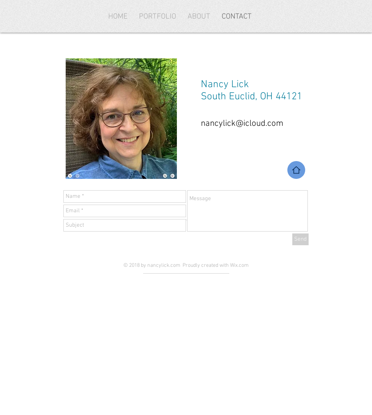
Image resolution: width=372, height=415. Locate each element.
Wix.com (239, 265)
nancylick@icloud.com (242, 123)
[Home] (296, 170)
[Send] (300, 239)
